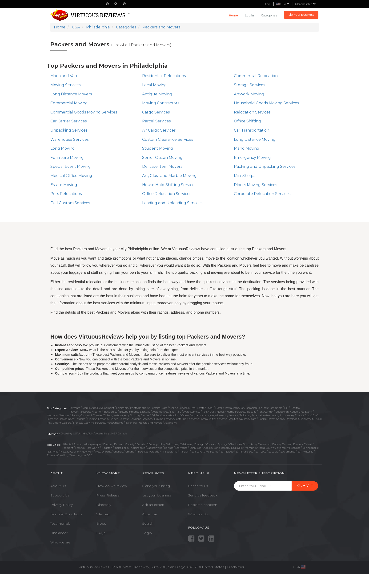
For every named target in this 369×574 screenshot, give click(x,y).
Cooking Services (94, 422)
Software (74, 408)
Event (308, 411)
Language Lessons (215, 415)
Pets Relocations (66, 193)
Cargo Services (156, 112)
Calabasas (186, 444)
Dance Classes (119, 419)
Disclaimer (59, 533)
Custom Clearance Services (167, 139)
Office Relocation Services (166, 193)
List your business (156, 495)
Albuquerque (92, 444)
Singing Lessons (97, 419)
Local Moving (154, 85)
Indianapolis (137, 447)
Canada (122, 433)
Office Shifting (247, 121)
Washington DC (80, 455)
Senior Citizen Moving (162, 157)
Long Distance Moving (255, 139)
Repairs (251, 411)
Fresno (79, 447)
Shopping (281, 411)
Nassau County (70, 451)
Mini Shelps (244, 175)
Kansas (168, 447)
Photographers (139, 408)
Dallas (276, 444)
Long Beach (221, 447)
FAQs (100, 533)
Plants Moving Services (255, 185)
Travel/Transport (79, 411)
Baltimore (172, 444)
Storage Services (249, 85)
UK (91, 433)
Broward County (124, 444)
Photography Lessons (72, 419)
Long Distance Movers (71, 94)
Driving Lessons (164, 419)
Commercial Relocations (256, 76)
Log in (249, 15)
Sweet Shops (276, 419)
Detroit (308, 444)
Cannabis (122, 408)
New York (87, 451)
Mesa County (267, 447)
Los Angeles (204, 447)
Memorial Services (58, 415)
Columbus (249, 444)
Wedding (173, 415)
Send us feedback (202, 495)
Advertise (149, 514)
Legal (210, 408)
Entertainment (128, 411)
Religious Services (141, 419)
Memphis (251, 447)
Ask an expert (153, 505)
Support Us (59, 495)
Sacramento (287, 451)
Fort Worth (92, 447)
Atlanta (67, 444)
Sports (299, 415)
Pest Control (265, 411)
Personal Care (159, 408)
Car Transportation (251, 130)
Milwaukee (293, 447)
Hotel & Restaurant (227, 408)
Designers (276, 408)
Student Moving (157, 148)
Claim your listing (156, 486)
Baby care (250, 419)
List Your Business (301, 14)
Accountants (115, 422)
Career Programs (191, 415)
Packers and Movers (150, 422)
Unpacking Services (68, 130)
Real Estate (198, 408)
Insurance (286, 415)
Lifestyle (145, 411)
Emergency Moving (252, 157)
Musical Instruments (265, 415)
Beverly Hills (156, 444)
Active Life (296, 411)
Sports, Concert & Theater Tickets (91, 415)
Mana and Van (63, 76)
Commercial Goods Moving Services (83, 112)
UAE (113, 433)
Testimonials (60, 523)
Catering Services (186, 419)
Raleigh (184, 451)
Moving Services (65, 85)
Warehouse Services (69, 139)
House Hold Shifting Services (169, 185)
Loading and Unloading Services (172, 203)
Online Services (179, 408)
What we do (198, 514)
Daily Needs (217, 411)
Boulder (141, 444)
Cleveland (264, 444)
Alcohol (96, 411)
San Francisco (244, 451)
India (84, 433)
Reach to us (198, 486)
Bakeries (130, 422)
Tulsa (50, 455)
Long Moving (62, 148)
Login (147, 533)
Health (294, 408)
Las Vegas (181, 447)
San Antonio (305, 451)
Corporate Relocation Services (262, 193)
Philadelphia (305, 4)
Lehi (192, 447)
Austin (78, 444)
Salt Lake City (199, 451)
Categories (269, 15)
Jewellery (170, 422)
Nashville (52, 451)
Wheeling (62, 455)
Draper (297, 444)
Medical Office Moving (71, 175)
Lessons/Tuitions (239, 415)
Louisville (237, 447)
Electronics (110, 411)
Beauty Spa (235, 419)
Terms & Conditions (66, 514)
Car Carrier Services (68, 121)
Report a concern (202, 505)
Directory (103, 505)
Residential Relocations (164, 76)
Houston (106, 447)
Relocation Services (252, 112)
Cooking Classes (139, 415)
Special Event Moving (70, 166)
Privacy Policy (61, 505)
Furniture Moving (67, 157)
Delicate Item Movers (162, 166)
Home (233, 15)
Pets (205, 411)
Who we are (60, 542)
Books (262, 419)
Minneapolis (310, 447)
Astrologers (121, 415)
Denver (286, 444)
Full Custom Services (70, 203)
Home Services (236, 411)
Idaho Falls (121, 447)
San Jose (260, 451)
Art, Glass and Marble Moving (169, 175)
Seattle (214, 451)
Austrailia (101, 433)
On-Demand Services (254, 408)
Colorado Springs (216, 444)
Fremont (67, 447)
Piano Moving (246, 148)
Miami (281, 447)
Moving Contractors (160, 103)
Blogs (101, 523)
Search (147, 523)
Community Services (212, 419)
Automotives (160, 411)
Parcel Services (156, 121)
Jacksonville (154, 447)
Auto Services (191, 411)
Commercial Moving (69, 103)
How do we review (111, 486)
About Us (58, 486)
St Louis (273, 451)
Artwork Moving (249, 94)
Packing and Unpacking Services (264, 166)
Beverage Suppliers (298, 419)
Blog (267, 4)
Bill (286, 408)
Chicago (199, 444)
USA (76, 433)
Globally (66, 433)
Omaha (129, 451)
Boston (107, 444)
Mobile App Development (98, 408)
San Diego (227, 451)
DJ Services (159, 415)
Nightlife (175, 411)
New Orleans (103, 451)
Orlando (118, 451)
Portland (154, 451)
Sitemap (103, 514)
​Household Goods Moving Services (266, 103)
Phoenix (141, 451)
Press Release (108, 495)
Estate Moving (63, 185)
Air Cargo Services (159, 130)
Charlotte (235, 444)
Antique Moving (157, 94)
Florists (77, 422)
